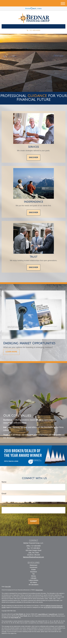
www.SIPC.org (53, 614)
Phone (4, 505)
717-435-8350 (33, 30)
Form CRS (8, 586)
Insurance (33, 572)
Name (4, 482)
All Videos (33, 582)
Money (33, 576)
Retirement (33, 565)
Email (4, 493)
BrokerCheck (39, 590)
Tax (33, 574)
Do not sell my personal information (53, 607)
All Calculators (33, 584)
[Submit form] (33, 521)
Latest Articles (33, 580)
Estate (33, 569)
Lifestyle (33, 578)
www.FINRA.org (42, 614)
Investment (33, 567)
